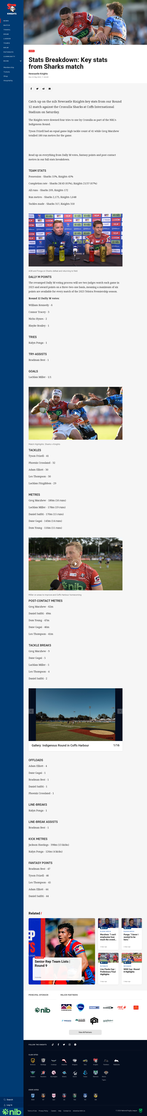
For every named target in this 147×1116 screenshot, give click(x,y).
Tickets (7, 72)
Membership (9, 67)
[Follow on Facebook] (58, 1044)
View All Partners (85, 1032)
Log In (8, 1105)
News (6, 21)
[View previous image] (31, 711)
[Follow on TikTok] (53, 1044)
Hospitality (8, 80)
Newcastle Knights (38, 73)
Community (9, 56)
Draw (6, 34)
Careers (53, 1111)
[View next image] (119, 711)
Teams (7, 43)
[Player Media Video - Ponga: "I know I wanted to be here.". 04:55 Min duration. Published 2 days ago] (132, 934)
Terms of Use (32, 1111)
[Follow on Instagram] (70, 1044)
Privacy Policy (43, 1111)
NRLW (6, 47)
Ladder (7, 39)
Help (59, 1111)
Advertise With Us (79, 1111)
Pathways (9, 52)
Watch (7, 25)
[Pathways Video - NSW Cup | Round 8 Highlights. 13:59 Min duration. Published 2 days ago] (132, 968)
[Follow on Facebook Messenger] (75, 1044)
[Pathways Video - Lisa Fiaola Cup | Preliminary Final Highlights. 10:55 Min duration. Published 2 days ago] (108, 968)
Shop (6, 76)
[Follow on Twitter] (64, 1044)
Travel (7, 30)
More (12, 61)
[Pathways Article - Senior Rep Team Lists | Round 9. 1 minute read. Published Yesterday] (62, 951)
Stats (31, 51)
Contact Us (67, 1111)
